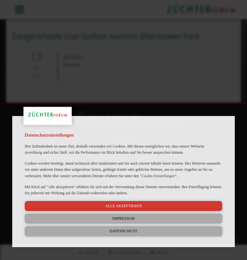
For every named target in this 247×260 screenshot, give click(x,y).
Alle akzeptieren (123, 206)
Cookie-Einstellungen (158, 176)
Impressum (123, 218)
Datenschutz (123, 231)
